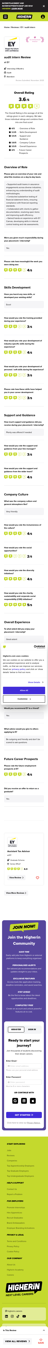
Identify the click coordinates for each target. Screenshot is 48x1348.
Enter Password (14, 1077)
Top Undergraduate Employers (20, 1176)
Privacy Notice (33, 1122)
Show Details (34, 682)
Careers (10, 1274)
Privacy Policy (13, 1246)
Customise (24, 699)
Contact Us (12, 1189)
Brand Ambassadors (16, 1222)
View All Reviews (17, 1341)
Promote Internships (16, 1207)
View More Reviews (16, 892)
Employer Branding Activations (20, 1228)
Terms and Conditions (16, 1241)
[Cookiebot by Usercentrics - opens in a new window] (34, 647)
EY (8, 62)
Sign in (32, 1029)
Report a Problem (14, 1194)
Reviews (10, 1155)
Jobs (9, 1150)
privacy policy (19, 669)
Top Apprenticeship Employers (20, 1165)
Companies (12, 1160)
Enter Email (12, 1060)
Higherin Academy (15, 1269)
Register (16, 1029)
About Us (11, 1264)
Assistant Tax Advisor (18, 851)
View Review (16, 877)
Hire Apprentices (14, 1212)
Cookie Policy (13, 1251)
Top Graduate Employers (18, 1170)
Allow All (24, 690)
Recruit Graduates (15, 1217)
